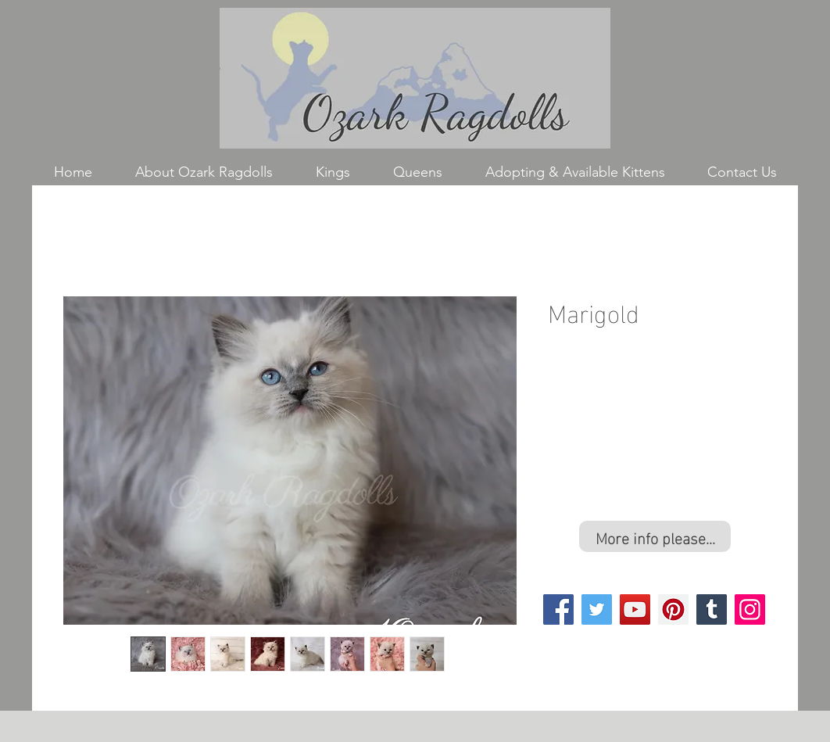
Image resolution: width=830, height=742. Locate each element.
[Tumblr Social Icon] (711, 609)
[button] (332, 172)
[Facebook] (558, 609)
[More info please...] (655, 536)
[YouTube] (635, 609)
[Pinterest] (673, 609)
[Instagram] (750, 609)
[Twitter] (596, 609)
